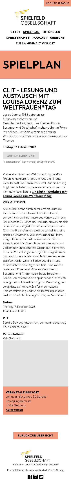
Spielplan (31, 32)
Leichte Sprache (57, 3)
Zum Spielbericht (21, 155)
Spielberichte (17, 37)
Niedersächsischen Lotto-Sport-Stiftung (44, 470)
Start (15, 32)
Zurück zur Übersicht (36, 435)
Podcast (39, 37)
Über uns (57, 37)
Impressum (17, 464)
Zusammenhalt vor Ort (35, 43)
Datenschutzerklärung (36, 464)
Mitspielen (51, 32)
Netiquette (54, 464)
